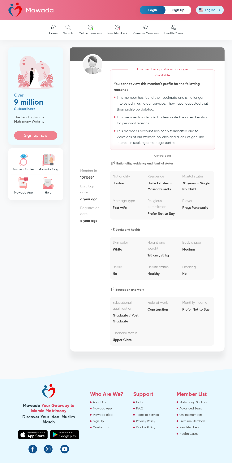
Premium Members (146, 30)
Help (48, 185)
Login (152, 10)
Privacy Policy (145, 421)
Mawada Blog (48, 162)
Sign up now (36, 135)
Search (68, 30)
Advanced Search (191, 408)
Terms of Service (147, 415)
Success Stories (23, 162)
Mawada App (23, 185)
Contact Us (101, 427)
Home (53, 30)
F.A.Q (139, 408)
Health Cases (173, 30)
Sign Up (178, 10)
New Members (117, 30)
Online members (90, 30)
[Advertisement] (35, 261)
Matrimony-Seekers (193, 402)
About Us (99, 402)
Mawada (31, 9)
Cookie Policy (145, 427)
